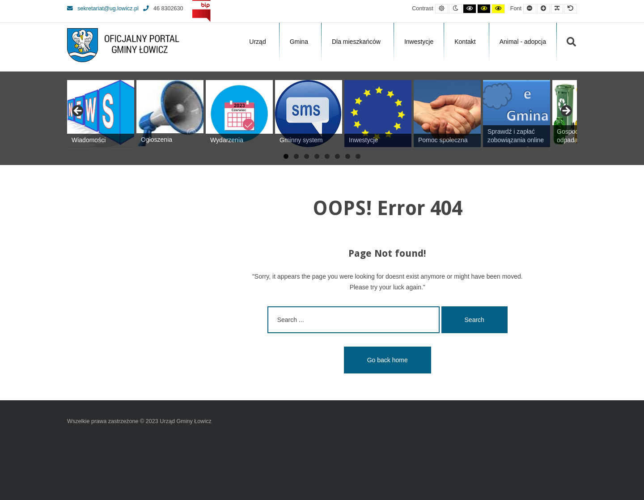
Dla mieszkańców (356, 41)
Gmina (299, 41)
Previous (78, 111)
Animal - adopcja (523, 41)
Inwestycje (418, 41)
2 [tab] (296, 156)
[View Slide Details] (100, 113)
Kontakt (464, 41)
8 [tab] (358, 156)
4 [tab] (316, 156)
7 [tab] (347, 156)
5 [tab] (327, 156)
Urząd (257, 41)
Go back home (387, 360)
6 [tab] (337, 156)
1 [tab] (286, 156)
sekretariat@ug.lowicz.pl (103, 8)
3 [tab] (306, 156)
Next (565, 111)
